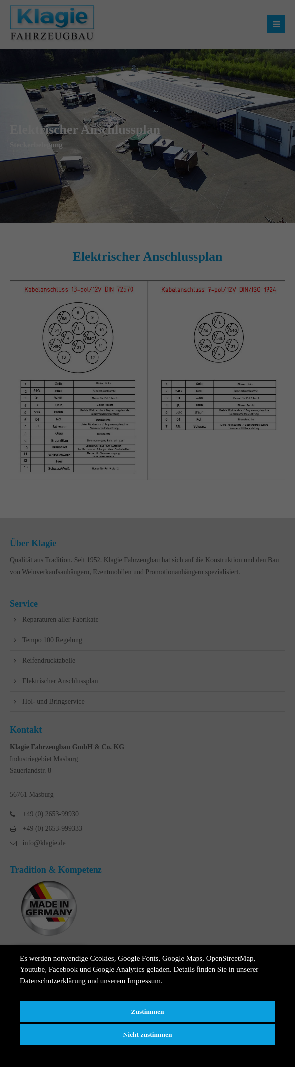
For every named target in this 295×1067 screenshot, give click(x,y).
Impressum (144, 981)
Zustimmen (147, 1011)
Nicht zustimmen (147, 1034)
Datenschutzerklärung (53, 981)
